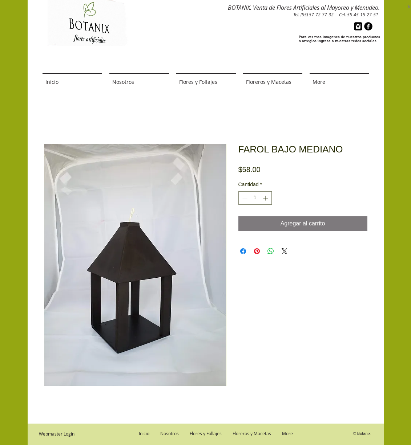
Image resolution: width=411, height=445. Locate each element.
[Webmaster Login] (56, 434)
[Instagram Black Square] (358, 26)
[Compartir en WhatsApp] (270, 251)
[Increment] (266, 198)
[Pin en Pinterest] (257, 251)
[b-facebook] (368, 26)
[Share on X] (284, 251)
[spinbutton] (255, 198)
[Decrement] (244, 198)
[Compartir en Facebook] (243, 251)
